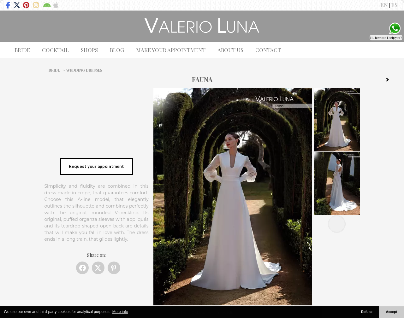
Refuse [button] (366, 312)
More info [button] (120, 311)
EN (384, 4)
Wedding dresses (84, 70)
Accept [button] (391, 312)
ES (394, 4)
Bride (54, 70)
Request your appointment (96, 166)
